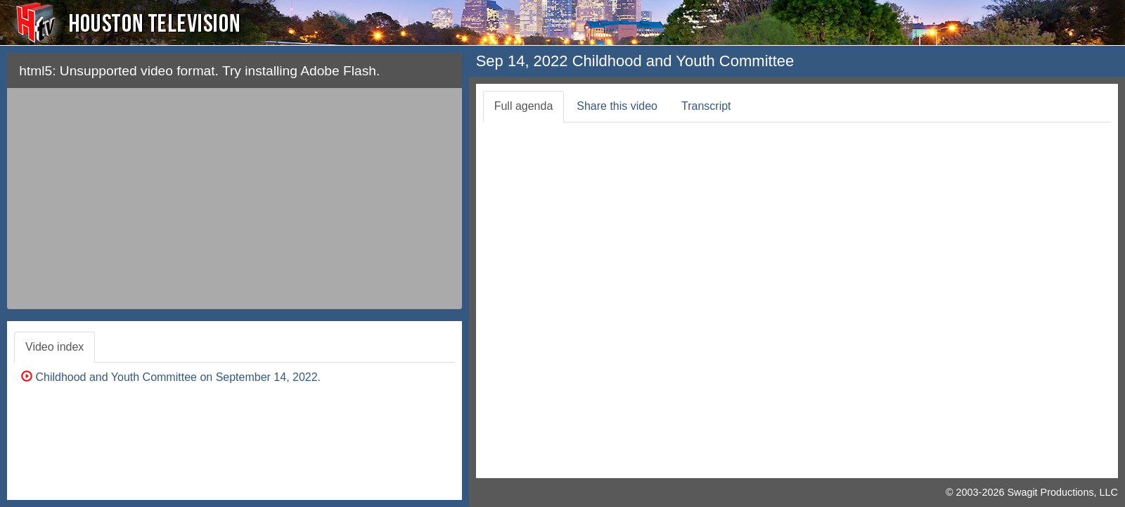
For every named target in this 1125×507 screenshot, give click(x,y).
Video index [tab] (54, 347)
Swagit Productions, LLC (1062, 492)
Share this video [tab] (617, 106)
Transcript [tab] (706, 106)
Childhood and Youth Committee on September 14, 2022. (171, 377)
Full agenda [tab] (523, 106)
